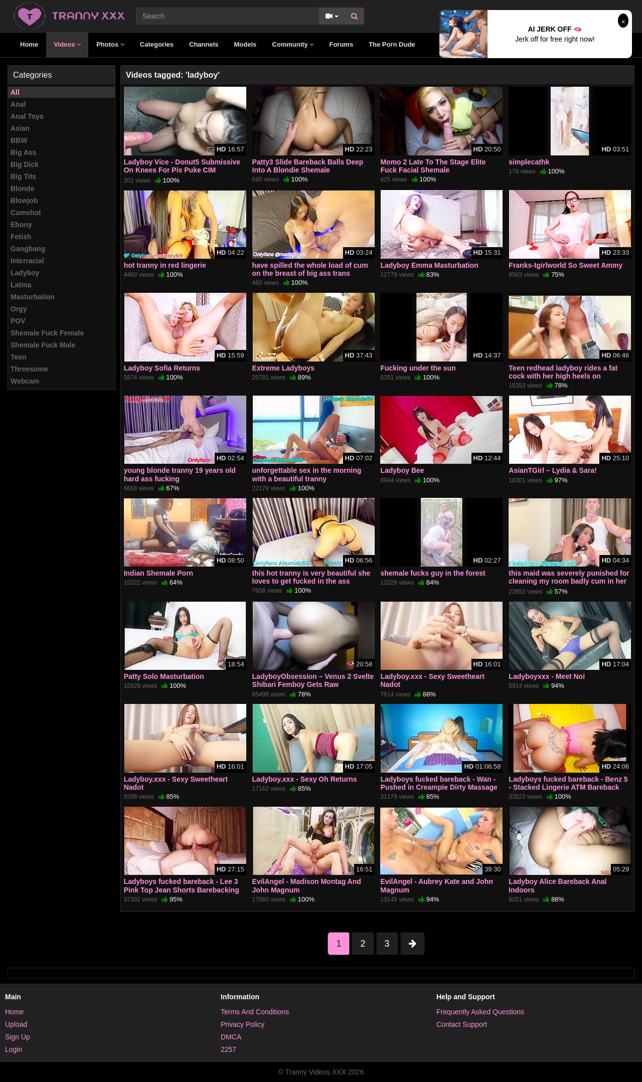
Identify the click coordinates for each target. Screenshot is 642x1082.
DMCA (231, 1037)
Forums (341, 44)
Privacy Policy (242, 1024)
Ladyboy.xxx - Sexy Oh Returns (304, 779)
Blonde (22, 189)
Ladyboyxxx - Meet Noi (547, 676)
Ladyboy (25, 273)
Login (13, 1049)
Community (292, 44)
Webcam (25, 381)
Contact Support (461, 1024)
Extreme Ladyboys (283, 368)
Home (29, 44)
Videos (67, 44)
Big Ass (24, 152)
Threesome (29, 369)
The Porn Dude (392, 44)
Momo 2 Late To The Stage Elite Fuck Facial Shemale (433, 166)
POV (18, 321)
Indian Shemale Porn (158, 573)
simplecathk (529, 162)
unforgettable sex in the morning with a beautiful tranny (307, 474)
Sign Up (17, 1037)
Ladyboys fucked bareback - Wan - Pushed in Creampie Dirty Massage (438, 783)
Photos (110, 44)
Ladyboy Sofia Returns (162, 368)
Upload (16, 1024)
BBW (19, 140)
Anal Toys (27, 116)
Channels (204, 44)
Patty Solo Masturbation (164, 676)
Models (245, 44)
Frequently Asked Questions (480, 1012)
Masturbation (33, 297)
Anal (18, 104)
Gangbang (28, 249)
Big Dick (25, 164)
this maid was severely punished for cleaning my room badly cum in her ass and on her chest (569, 581)
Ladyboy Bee (402, 470)
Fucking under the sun (417, 368)
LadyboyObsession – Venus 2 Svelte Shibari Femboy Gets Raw (313, 680)
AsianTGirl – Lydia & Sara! (552, 470)
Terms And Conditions (255, 1012)
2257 (228, 1049)
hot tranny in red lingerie (165, 265)
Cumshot (26, 213)
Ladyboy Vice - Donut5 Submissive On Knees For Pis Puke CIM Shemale (182, 170)
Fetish (21, 237)
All (15, 92)
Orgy (19, 309)
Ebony (21, 225)
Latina (21, 285)
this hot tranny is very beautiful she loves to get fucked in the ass (311, 577)
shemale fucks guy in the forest (432, 573)
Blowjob (24, 201)
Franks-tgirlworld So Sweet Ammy (565, 265)
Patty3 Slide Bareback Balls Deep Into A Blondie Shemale (308, 166)
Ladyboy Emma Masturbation (429, 265)
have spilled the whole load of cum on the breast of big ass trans (310, 269)
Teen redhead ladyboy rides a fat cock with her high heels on (563, 372)
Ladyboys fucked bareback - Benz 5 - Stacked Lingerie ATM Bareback (568, 783)
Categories (157, 44)
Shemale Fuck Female (47, 333)
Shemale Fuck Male (43, 345)
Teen (19, 357)
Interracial (27, 261)
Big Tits (23, 176)
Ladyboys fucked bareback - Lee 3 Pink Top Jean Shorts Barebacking (181, 885)
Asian (20, 128)
